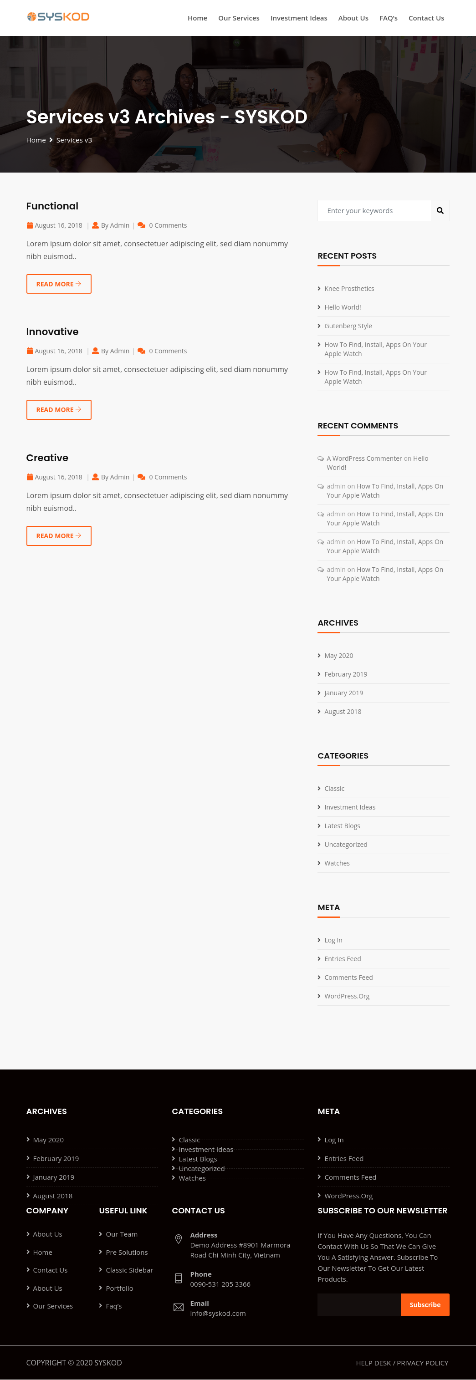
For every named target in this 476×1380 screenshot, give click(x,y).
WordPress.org (346, 996)
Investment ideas (299, 17)
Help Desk (373, 1363)
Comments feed (348, 977)
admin (120, 225)
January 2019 (343, 693)
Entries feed (342, 959)
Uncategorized (345, 844)
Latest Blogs (342, 826)
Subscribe (425, 1305)
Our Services (239, 17)
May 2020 (338, 656)
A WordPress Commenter (364, 458)
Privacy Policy (422, 1363)
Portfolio (119, 1289)
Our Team (122, 1234)
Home (197, 17)
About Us (353, 17)
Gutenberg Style (348, 326)
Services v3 (76, 140)
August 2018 (342, 712)
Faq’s (114, 1307)
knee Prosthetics (349, 289)
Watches (337, 863)
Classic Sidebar (129, 1271)
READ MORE (59, 284)
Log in (333, 940)
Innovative (53, 333)
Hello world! (342, 307)
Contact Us (427, 17)
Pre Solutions (127, 1253)
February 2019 (345, 674)
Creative (48, 459)
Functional (53, 206)
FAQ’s (388, 17)
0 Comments (168, 225)
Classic (334, 788)
